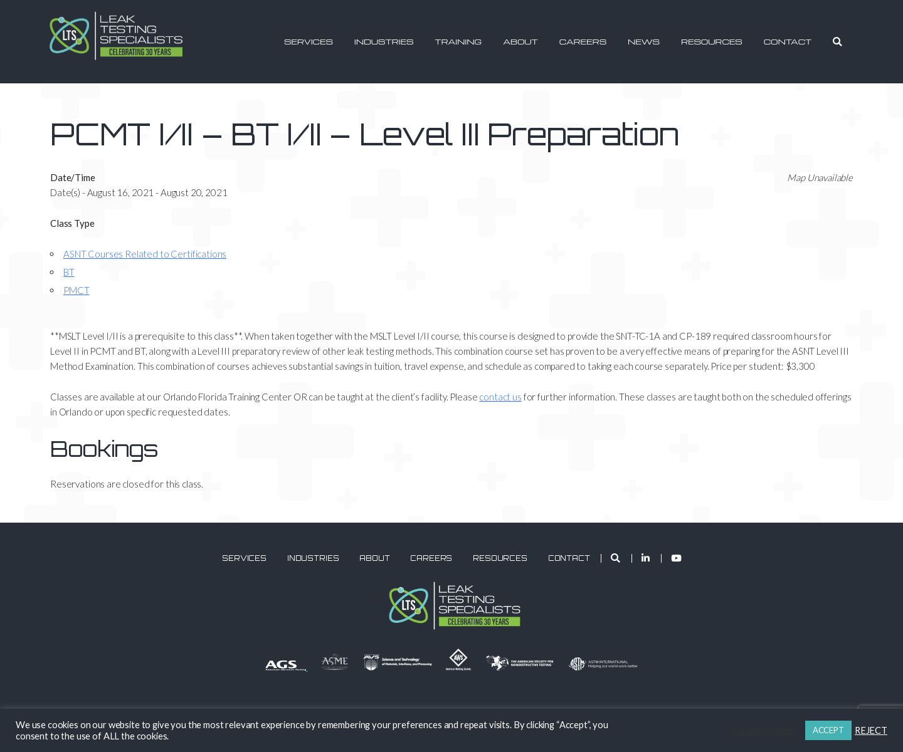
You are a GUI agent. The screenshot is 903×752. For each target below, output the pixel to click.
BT (69, 272)
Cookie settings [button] (764, 730)
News (644, 41)
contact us (500, 396)
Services (308, 41)
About (520, 41)
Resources (711, 41)
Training (458, 41)
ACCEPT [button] (828, 730)
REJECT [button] (871, 730)
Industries (384, 41)
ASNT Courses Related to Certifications (144, 253)
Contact (788, 41)
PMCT (76, 290)
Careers (582, 41)
